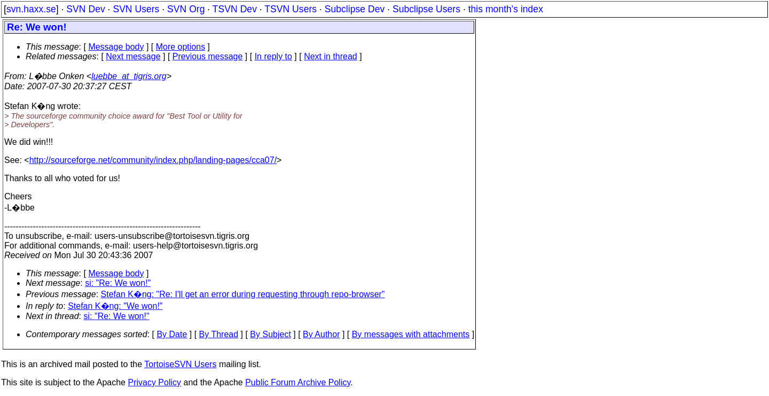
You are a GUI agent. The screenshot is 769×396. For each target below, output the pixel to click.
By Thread (219, 334)
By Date (171, 334)
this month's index (505, 9)
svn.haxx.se (31, 9)
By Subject (270, 334)
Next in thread (330, 56)
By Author (321, 334)
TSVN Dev (235, 9)
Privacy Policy (154, 382)
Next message (133, 56)
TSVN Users (290, 9)
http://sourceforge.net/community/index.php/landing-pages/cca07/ (153, 160)
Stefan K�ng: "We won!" (115, 305)
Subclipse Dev (354, 9)
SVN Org (186, 9)
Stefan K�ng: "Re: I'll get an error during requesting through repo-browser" (243, 294)
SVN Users (136, 9)
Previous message (207, 56)
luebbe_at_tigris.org (129, 76)
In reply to (273, 56)
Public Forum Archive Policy (297, 382)
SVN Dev (85, 9)
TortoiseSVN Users (180, 364)
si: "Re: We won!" (118, 283)
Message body (116, 46)
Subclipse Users (426, 9)
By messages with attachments (411, 334)
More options (181, 46)
